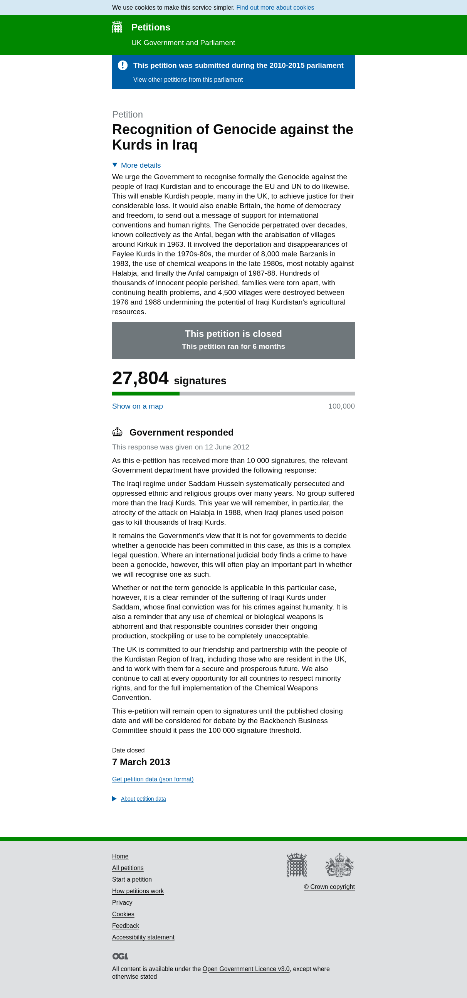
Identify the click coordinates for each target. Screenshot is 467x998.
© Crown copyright (329, 887)
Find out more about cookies (275, 7)
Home (120, 856)
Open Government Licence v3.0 (246, 969)
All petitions (128, 868)
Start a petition (132, 879)
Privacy (122, 902)
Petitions (150, 27)
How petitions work (138, 891)
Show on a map (137, 406)
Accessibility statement (143, 937)
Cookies (123, 914)
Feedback (125, 925)
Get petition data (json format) (153, 779)
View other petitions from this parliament (188, 79)
